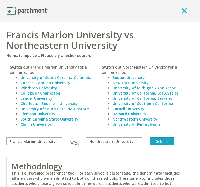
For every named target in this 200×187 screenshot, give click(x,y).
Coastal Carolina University (45, 82)
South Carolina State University (49, 119)
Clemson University (38, 113)
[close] (184, 10)
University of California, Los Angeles (145, 93)
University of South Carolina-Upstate (55, 108)
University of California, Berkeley (143, 98)
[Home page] (27, 10)
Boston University (129, 77)
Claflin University (36, 124)
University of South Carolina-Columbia (56, 77)
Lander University (36, 98)
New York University (131, 82)
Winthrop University (39, 87)
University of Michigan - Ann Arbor (144, 87)
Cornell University (129, 108)
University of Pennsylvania (137, 124)
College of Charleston (40, 93)
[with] (114, 141)
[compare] (34, 141)
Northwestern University (135, 119)
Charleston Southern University (49, 103)
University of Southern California (143, 103)
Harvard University (129, 113)
